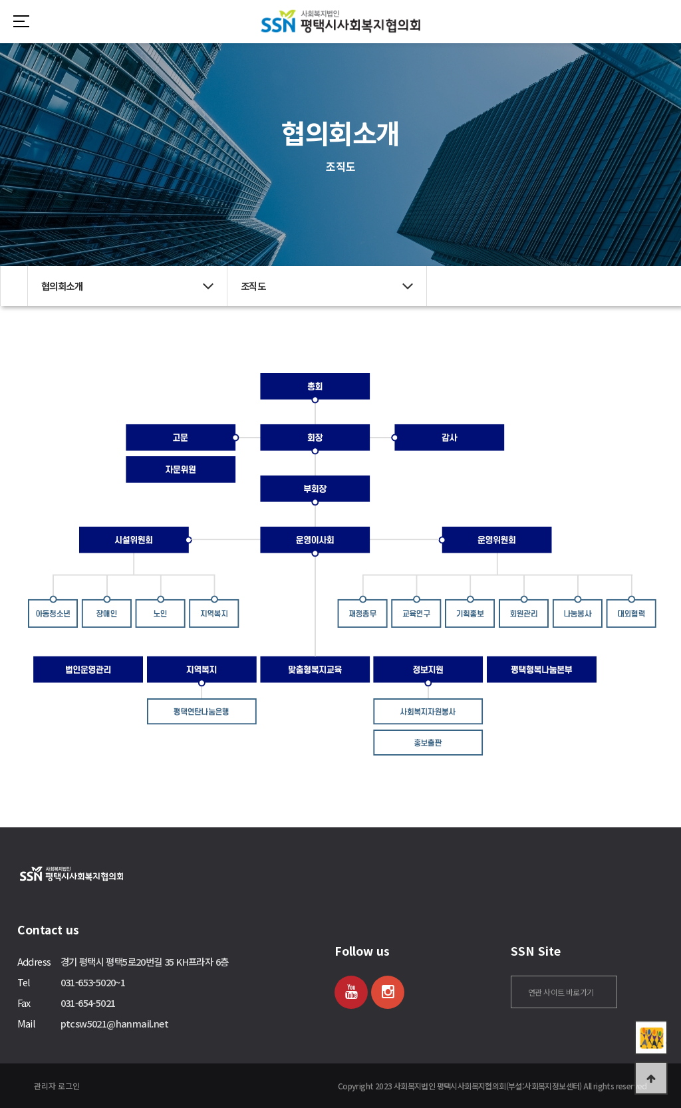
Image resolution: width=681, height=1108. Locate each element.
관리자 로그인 (57, 1085)
